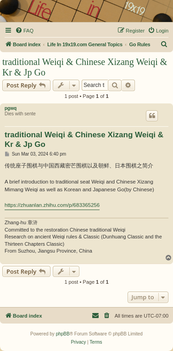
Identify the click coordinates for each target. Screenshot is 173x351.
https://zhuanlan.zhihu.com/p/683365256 (52, 205)
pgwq (11, 108)
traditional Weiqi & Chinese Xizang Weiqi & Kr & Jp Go (84, 67)
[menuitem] (24, 30)
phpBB (63, 333)
